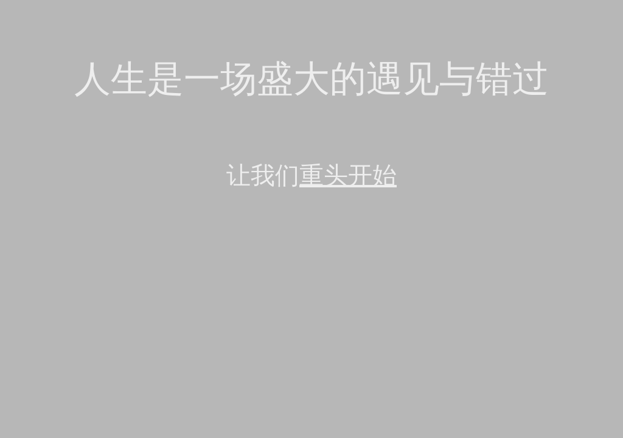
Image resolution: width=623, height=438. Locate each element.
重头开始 (348, 175)
